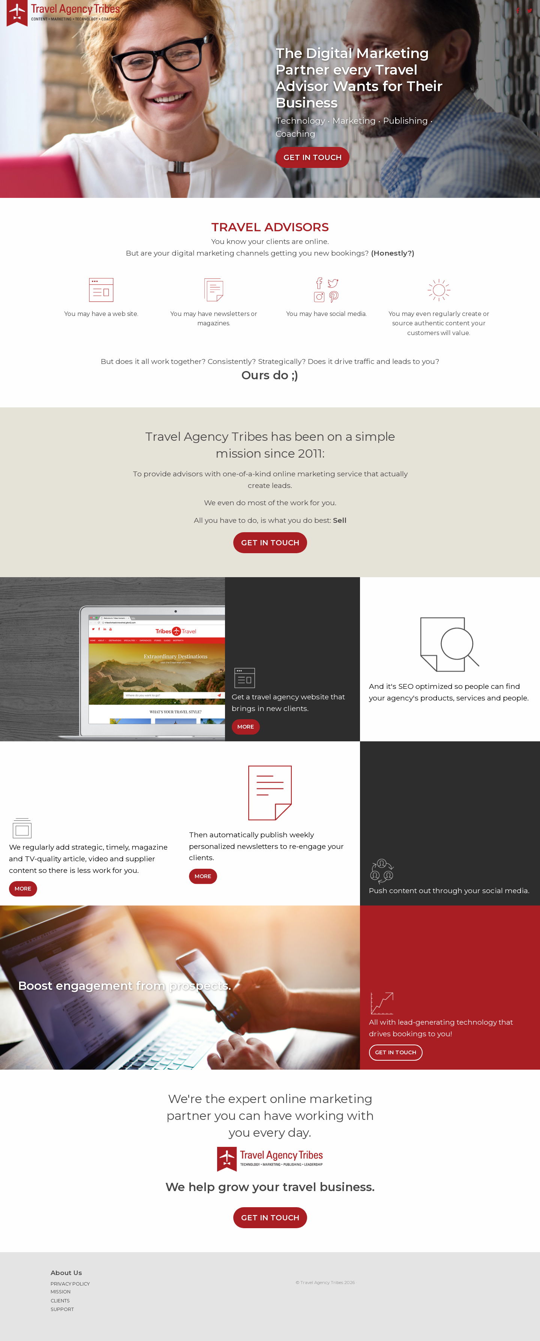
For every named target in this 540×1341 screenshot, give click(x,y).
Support (62, 1309)
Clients (60, 1301)
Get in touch (313, 157)
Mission (60, 1292)
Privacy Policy (70, 1284)
